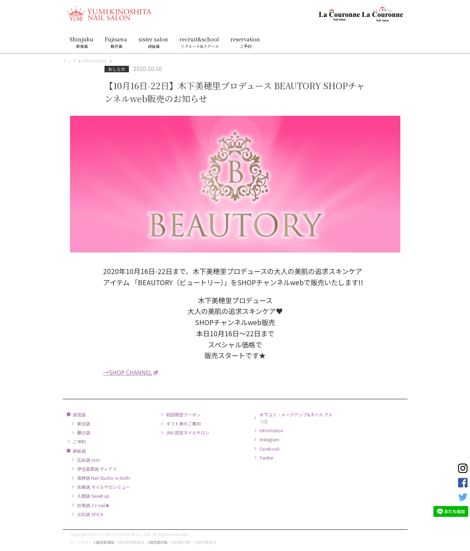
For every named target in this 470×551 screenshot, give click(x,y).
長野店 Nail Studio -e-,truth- (104, 478)
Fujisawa (117, 42)
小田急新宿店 (103, 542)
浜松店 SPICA (90, 514)
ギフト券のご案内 (183, 423)
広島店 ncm (88, 460)
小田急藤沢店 (157, 542)
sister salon (154, 42)
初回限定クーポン (183, 414)
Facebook (269, 449)
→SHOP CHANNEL (127, 372)
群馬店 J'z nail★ (93, 505)
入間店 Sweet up (93, 496)
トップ (69, 61)
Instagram (269, 439)
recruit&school (200, 42)
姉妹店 (79, 451)
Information (95, 61)
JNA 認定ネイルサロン (187, 432)
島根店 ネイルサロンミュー (103, 487)
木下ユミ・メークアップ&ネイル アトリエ (296, 417)
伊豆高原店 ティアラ (97, 469)
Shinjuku (82, 42)
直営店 (79, 414)
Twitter (266, 458)
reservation (246, 42)
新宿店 (83, 423)
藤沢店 (83, 432)
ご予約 (79, 441)
